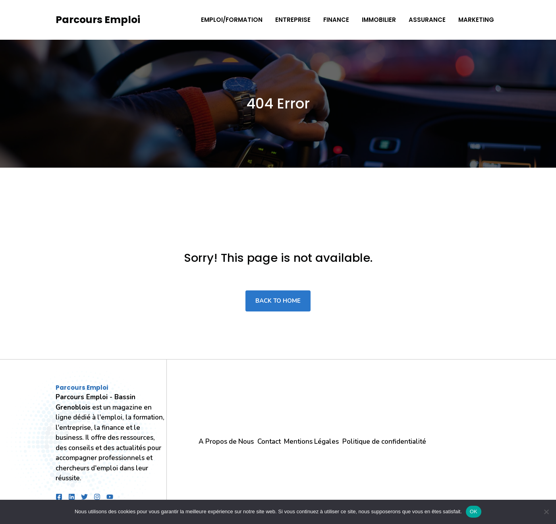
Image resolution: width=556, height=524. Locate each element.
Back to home (278, 301)
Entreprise (293, 19)
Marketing (476, 19)
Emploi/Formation (232, 19)
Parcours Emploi (98, 20)
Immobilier (379, 19)
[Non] (546, 512)
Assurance (427, 19)
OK (473, 511)
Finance (336, 19)
